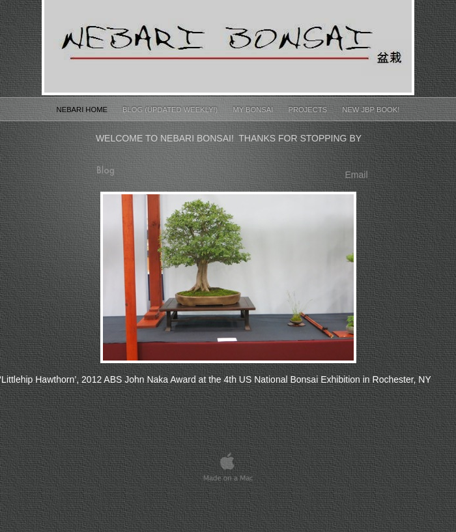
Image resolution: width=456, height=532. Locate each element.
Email (356, 175)
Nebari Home (83, 109)
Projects (309, 109)
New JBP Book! (370, 109)
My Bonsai (254, 109)
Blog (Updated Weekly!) (171, 109)
